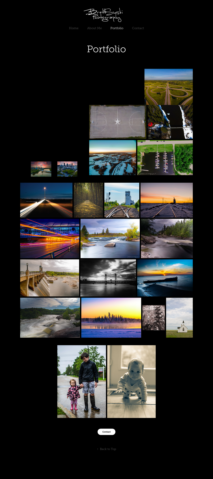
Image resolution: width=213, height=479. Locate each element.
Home (73, 28)
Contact (138, 28)
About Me (94, 28)
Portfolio (116, 28)
